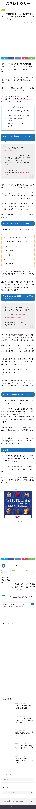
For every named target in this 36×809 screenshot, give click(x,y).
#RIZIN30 (23, 315)
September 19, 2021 (23, 325)
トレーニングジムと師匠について (19, 123)
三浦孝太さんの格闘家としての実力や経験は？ (19, 119)
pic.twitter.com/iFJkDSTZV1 (14, 317)
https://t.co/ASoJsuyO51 (13, 150)
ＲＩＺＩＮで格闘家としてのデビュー (19, 112)
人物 (3, 10)
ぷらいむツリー (18, 4)
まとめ (10, 126)
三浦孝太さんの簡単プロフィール (19, 115)
